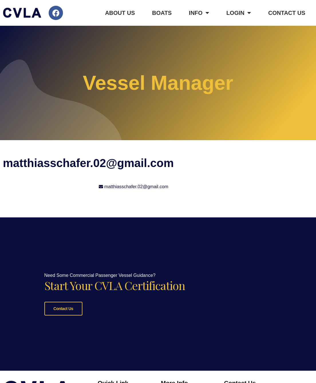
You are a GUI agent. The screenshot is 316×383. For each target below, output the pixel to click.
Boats (162, 13)
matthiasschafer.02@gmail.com (136, 186)
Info (199, 13)
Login (238, 13)
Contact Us (286, 13)
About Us (120, 13)
